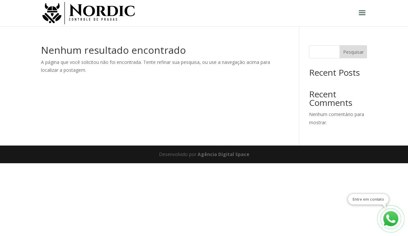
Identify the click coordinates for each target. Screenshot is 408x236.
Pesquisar (353, 52)
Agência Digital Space (223, 154)
